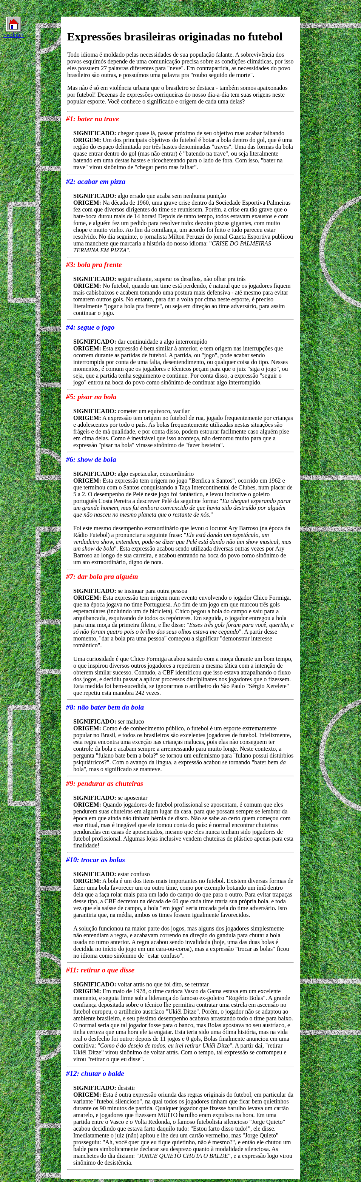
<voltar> (13, 27)
